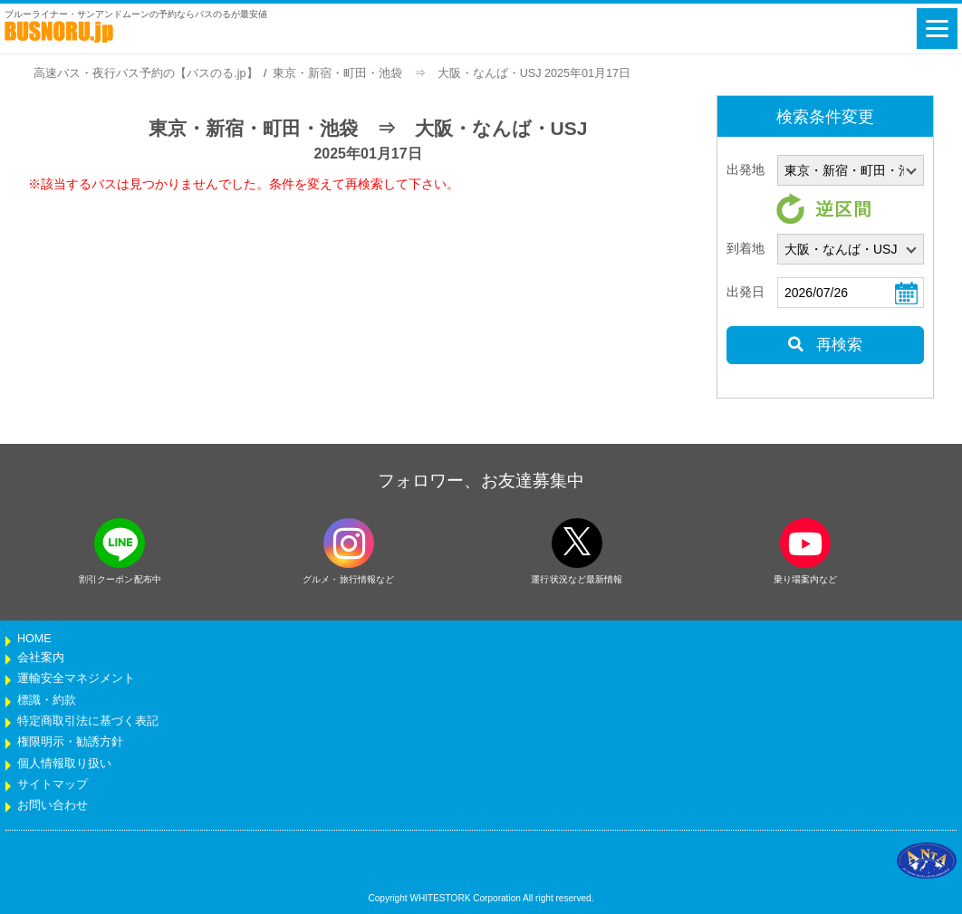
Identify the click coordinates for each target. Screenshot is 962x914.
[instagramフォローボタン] (348, 543)
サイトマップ (52, 784)
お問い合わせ (52, 805)
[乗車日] (850, 292)
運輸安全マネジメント (76, 678)
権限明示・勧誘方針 (70, 742)
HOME (34, 638)
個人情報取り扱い (64, 763)
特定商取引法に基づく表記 (88, 721)
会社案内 (40, 657)
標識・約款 (46, 700)
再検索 (824, 344)
